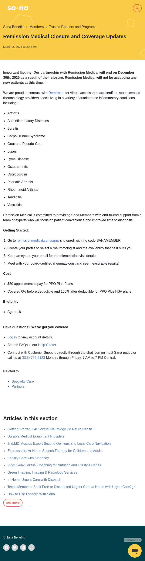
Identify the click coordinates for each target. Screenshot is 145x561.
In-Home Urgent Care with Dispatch (34, 479)
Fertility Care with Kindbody (28, 458)
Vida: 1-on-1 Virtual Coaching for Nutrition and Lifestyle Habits (54, 465)
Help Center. (47, 345)
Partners (18, 386)
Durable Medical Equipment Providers (36, 436)
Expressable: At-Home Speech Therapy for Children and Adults (54, 451)
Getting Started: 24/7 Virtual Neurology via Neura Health (49, 429)
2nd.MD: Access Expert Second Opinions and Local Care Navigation (59, 443)
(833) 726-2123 (33, 357)
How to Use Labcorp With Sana (31, 494)
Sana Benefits (13, 27)
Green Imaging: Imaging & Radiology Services (42, 472)
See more (13, 502)
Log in (12, 337)
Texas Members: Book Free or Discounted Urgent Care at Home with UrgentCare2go (71, 487)
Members (37, 27)
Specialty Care (23, 381)
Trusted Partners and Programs (73, 27)
